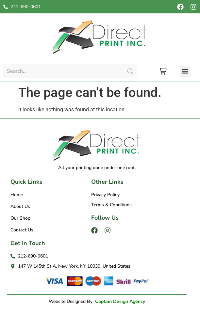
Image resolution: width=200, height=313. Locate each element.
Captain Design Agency (120, 301)
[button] (185, 71)
